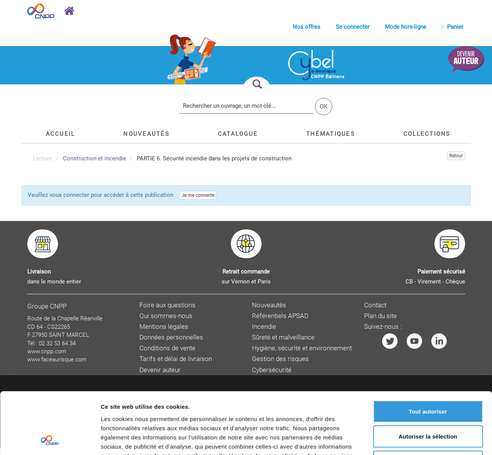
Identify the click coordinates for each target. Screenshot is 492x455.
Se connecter (352, 26)
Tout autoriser (428, 261)
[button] (238, 134)
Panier (452, 26)
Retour (456, 155)
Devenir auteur (160, 370)
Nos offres (306, 26)
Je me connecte (198, 195)
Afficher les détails (423, 347)
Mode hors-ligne (405, 26)
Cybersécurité (272, 370)
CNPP (268, 430)
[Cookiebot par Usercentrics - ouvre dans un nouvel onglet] (49, 347)
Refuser (428, 311)
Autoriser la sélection (428, 287)
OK (324, 106)
